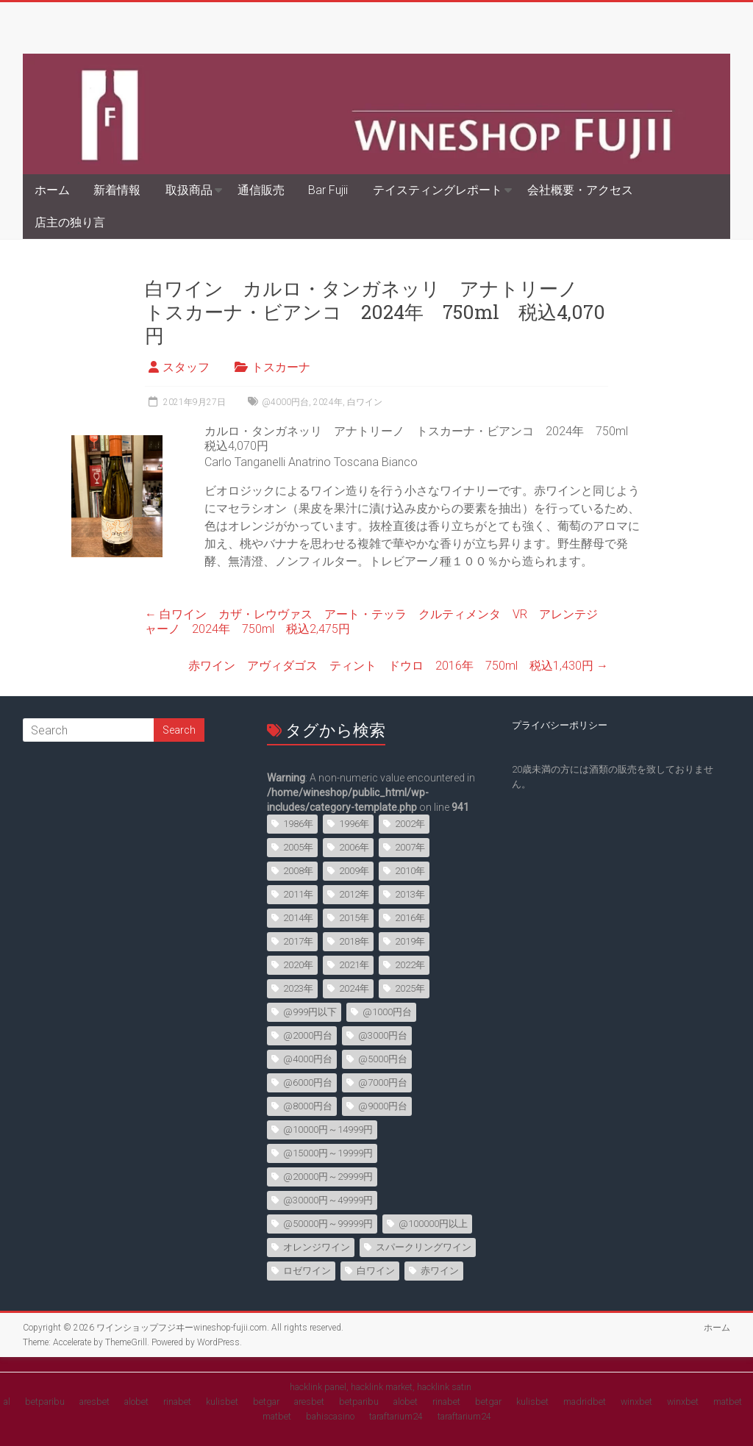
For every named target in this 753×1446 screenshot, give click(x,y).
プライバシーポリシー (559, 725)
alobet (136, 1401)
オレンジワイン (316, 1247)
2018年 (354, 941)
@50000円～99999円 (328, 1223)
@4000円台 (285, 402)
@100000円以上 (433, 1223)
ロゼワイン (307, 1270)
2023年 (298, 988)
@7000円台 (382, 1082)
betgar (266, 1401)
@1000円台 (387, 1011)
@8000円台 (307, 1106)
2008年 (298, 870)
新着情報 (116, 190)
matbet (727, 1401)
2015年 (354, 917)
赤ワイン (440, 1270)
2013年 (410, 894)
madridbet (584, 1401)
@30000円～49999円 (328, 1200)
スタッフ (186, 367)
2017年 (298, 941)
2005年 (298, 847)
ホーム (52, 190)
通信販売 (261, 190)
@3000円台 (382, 1035)
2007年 (410, 847)
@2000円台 (307, 1035)
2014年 (298, 917)
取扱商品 (189, 190)
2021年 (354, 964)
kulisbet (222, 1401)
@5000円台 (382, 1058)
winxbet (636, 1401)
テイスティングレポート (437, 190)
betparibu (45, 1401)
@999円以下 (310, 1011)
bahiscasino (330, 1416)
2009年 (354, 870)
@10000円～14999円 (328, 1129)
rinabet (177, 1401)
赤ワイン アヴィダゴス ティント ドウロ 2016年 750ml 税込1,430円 (398, 666)
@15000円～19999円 (328, 1153)
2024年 (328, 402)
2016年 (410, 917)
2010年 (410, 870)
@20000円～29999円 (328, 1176)
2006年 (354, 847)
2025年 (410, 988)
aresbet (94, 1401)
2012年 (354, 894)
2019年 (410, 941)
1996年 (354, 823)
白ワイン (364, 402)
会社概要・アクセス (580, 190)
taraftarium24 (396, 1416)
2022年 (410, 964)
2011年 (298, 894)
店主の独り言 (70, 222)
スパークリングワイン (423, 1247)
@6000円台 (307, 1082)
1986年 (298, 823)
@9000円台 (382, 1106)
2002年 (410, 823)
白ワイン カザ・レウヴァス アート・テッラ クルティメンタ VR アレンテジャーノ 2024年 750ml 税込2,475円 (371, 621)
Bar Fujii (328, 190)
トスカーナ (280, 367)
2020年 (298, 964)
